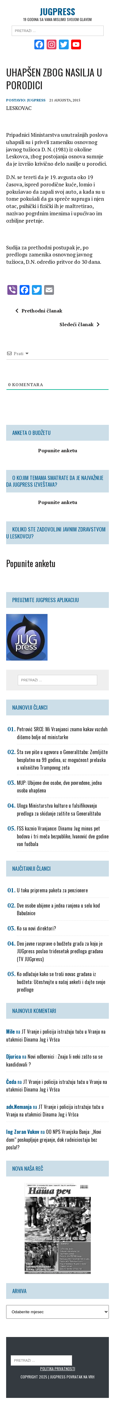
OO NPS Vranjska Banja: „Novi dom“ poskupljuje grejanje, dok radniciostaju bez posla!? (53, 1139)
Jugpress (36, 100)
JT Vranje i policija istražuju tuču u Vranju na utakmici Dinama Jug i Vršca (55, 1035)
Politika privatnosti (57, 1368)
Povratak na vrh (80, 1376)
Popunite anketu (31, 563)
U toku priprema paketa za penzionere (52, 890)
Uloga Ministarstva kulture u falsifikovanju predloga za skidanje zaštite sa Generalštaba (59, 809)
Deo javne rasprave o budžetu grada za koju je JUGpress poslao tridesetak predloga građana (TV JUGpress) (60, 951)
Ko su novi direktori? (36, 928)
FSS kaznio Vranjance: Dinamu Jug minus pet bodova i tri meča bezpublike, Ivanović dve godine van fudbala (63, 836)
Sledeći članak (79, 324)
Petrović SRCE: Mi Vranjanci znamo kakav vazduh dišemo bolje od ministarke (62, 733)
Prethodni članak (38, 310)
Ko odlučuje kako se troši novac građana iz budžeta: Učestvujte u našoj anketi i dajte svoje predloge (61, 981)
